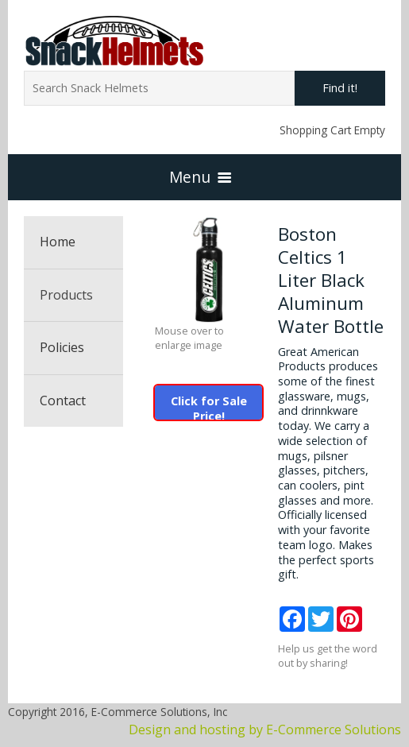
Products (66, 295)
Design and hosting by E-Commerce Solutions (265, 729)
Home (57, 241)
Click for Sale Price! (209, 406)
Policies (62, 347)
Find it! (339, 87)
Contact (63, 400)
